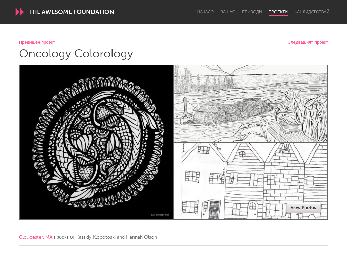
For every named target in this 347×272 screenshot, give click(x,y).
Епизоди (252, 12)
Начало (205, 12)
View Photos (303, 207)
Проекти (278, 12)
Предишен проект (37, 42)
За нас (228, 12)
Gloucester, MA (36, 237)
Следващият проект (308, 42)
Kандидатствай (311, 12)
